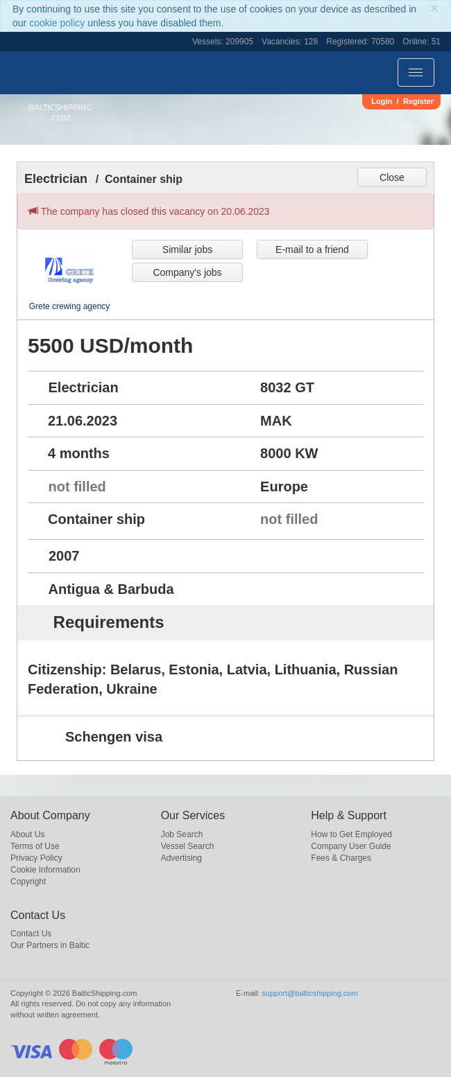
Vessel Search (187, 846)
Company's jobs (187, 272)
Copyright (28, 881)
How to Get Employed (351, 834)
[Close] (434, 8)
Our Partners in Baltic (50, 945)
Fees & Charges (341, 858)
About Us (27, 834)
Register (418, 101)
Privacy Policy (36, 858)
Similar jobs (187, 249)
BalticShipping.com (60, 113)
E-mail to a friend (312, 249)
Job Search (182, 834)
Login (381, 101)
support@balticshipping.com (309, 993)
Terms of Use (35, 846)
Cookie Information (45, 870)
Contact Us (30, 933)
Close (392, 177)
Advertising (181, 858)
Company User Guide (351, 846)
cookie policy (57, 22)
